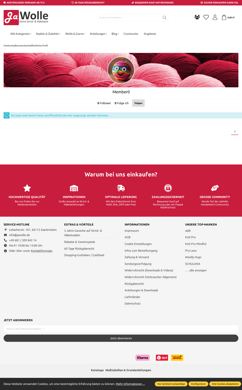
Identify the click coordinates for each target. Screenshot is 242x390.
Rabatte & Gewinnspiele (79, 241)
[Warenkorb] (228, 17)
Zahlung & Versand (137, 257)
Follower (104, 103)
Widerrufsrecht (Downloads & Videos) (149, 270)
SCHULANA (192, 263)
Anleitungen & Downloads (141, 290)
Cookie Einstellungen (138, 243)
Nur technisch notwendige (171, 384)
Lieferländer (132, 297)
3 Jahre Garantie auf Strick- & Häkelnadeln (83, 233)
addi (188, 230)
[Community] (196, 17)
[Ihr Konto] (215, 17)
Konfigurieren (198, 384)
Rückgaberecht (134, 283)
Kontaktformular (41, 250)
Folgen (138, 103)
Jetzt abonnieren (121, 338)
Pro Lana (190, 250)
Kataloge (97, 370)
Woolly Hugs (193, 257)
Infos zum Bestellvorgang (141, 250)
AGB (127, 237)
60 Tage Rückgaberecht (79, 248)
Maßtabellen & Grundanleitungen (128, 370)
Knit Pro (190, 237)
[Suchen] (164, 17)
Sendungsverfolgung (138, 263)
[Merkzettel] (206, 17)
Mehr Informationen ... (130, 383)
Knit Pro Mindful (195, 243)
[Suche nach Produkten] (128, 17)
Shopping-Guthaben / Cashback (84, 255)
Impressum (132, 230)
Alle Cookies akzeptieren (225, 384)
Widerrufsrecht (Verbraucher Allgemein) (151, 277)
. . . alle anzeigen (196, 270)
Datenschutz (133, 303)
